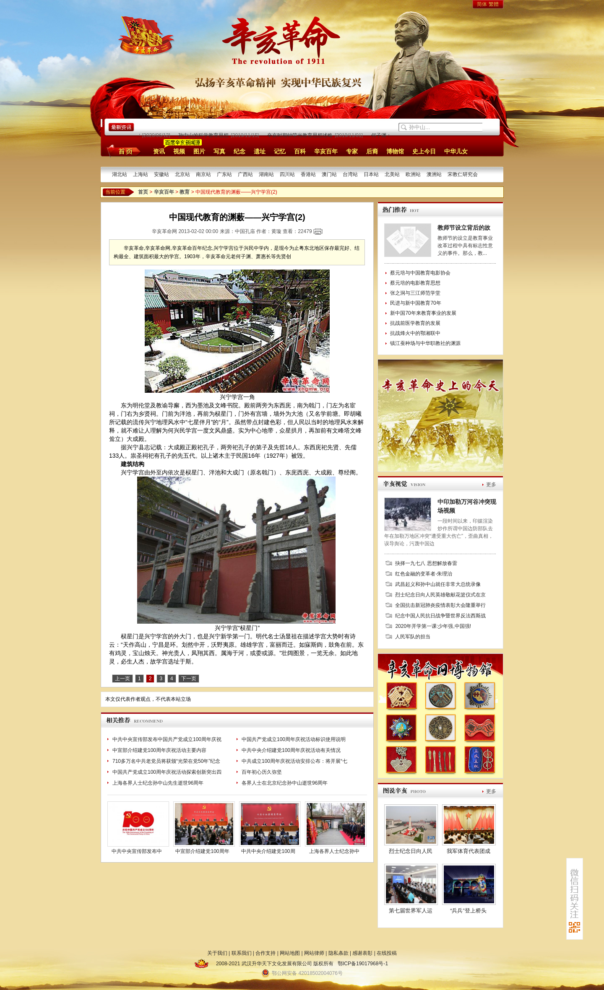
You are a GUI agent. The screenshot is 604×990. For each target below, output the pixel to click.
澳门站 (329, 174)
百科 (300, 151)
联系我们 (242, 953)
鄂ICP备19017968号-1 (363, 964)
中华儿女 (456, 151)
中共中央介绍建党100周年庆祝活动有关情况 (291, 750)
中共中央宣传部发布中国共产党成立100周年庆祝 (166, 739)
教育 (185, 192)
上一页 (122, 679)
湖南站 (266, 174)
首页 (122, 151)
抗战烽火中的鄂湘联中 (415, 333)
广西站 (245, 174)
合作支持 (265, 953)
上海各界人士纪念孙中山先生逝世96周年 (157, 783)
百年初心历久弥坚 (262, 772)
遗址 (260, 151)
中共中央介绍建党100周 (268, 851)
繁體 (494, 4)
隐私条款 (338, 953)
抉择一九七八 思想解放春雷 (426, 563)
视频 (179, 151)
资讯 (159, 151)
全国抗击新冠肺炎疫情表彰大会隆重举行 (440, 605)
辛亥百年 (326, 151)
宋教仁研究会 (463, 174)
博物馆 (395, 151)
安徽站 (161, 174)
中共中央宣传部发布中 (137, 851)
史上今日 (424, 151)
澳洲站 (434, 174)
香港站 (308, 174)
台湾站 (350, 174)
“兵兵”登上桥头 (468, 910)
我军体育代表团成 (468, 851)
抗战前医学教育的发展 (415, 323)
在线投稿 (387, 953)
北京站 (182, 174)
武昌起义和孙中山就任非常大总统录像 (438, 584)
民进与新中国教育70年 (415, 303)
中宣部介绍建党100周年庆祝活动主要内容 (159, 750)
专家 (352, 151)
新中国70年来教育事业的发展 (423, 313)
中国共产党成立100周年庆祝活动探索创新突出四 (166, 772)
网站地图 (290, 953)
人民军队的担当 (412, 637)
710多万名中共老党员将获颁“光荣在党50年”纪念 (166, 761)
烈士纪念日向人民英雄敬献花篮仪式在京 (440, 595)
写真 (219, 151)
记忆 (280, 151)
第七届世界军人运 (410, 910)
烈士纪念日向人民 (410, 851)
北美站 (392, 174)
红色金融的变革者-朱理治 (423, 574)
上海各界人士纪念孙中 (334, 851)
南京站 (203, 174)
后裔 (372, 151)
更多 (491, 484)
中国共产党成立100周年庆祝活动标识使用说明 (294, 739)
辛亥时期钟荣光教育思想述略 (301, 135)
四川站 (287, 174)
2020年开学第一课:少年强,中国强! (433, 626)
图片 (199, 151)
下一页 (188, 679)
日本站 (371, 174)
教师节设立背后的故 (463, 227)
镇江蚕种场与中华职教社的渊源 (425, 343)
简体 (482, 4)
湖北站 (119, 174)
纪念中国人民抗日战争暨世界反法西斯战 (440, 616)
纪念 (239, 151)
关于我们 (217, 953)
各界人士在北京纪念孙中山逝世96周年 (285, 783)
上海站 (140, 174)
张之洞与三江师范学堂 (415, 293)
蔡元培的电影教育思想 (415, 283)
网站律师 (314, 953)
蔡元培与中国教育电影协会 (420, 273)
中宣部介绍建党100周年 (202, 851)
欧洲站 (413, 174)
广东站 (224, 174)
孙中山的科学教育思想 (205, 135)
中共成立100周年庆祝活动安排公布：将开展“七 (294, 761)
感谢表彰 (362, 953)
